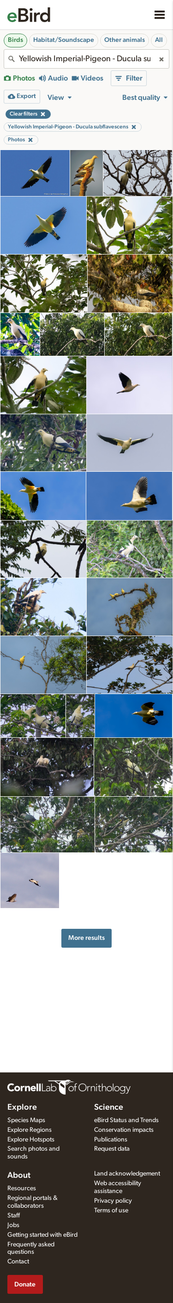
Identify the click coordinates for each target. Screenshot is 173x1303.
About (18, 1175)
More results (86, 937)
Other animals (124, 40)
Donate (25, 1284)
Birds (15, 40)
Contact (18, 1261)
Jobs (13, 1225)
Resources (21, 1188)
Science (108, 1107)
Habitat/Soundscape (63, 40)
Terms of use (111, 1210)
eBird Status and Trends (126, 1120)
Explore (22, 1107)
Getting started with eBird (42, 1235)
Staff (13, 1215)
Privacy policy (113, 1201)
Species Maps (26, 1120)
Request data (112, 1149)
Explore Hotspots (30, 1139)
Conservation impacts (124, 1130)
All (159, 40)
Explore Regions (29, 1130)
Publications (110, 1139)
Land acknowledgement (127, 1173)
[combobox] (86, 59)
